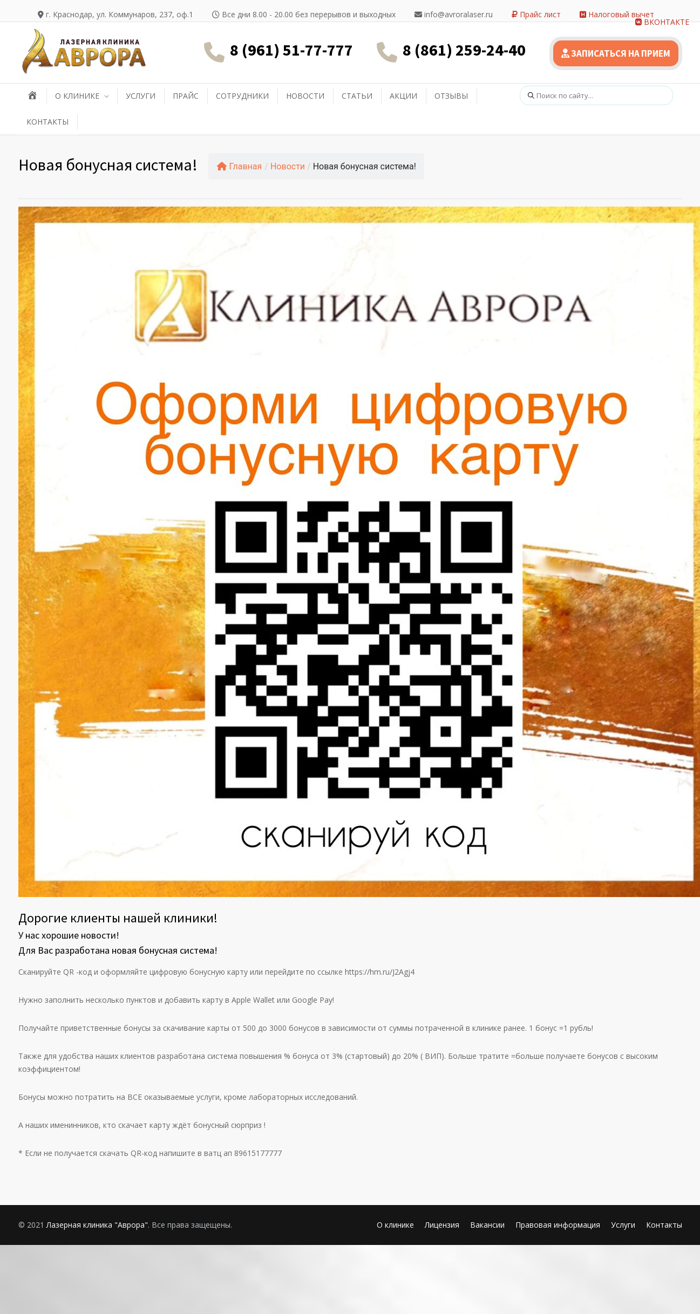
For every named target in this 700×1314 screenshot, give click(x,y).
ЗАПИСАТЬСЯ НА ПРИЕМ (615, 53)
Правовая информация (557, 1225)
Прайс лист (536, 14)
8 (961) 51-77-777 (291, 49)
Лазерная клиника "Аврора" (97, 1225)
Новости (287, 166)
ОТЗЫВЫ (451, 96)
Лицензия (442, 1225)
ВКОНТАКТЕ (662, 22)
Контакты (664, 1225)
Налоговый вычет (617, 14)
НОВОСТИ (305, 96)
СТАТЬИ (357, 96)
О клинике (395, 1225)
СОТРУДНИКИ (242, 96)
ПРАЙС (186, 96)
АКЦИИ (403, 96)
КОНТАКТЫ (47, 122)
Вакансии (487, 1225)
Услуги (623, 1225)
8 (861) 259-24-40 (464, 49)
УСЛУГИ (140, 96)
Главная (239, 166)
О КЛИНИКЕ (77, 96)
